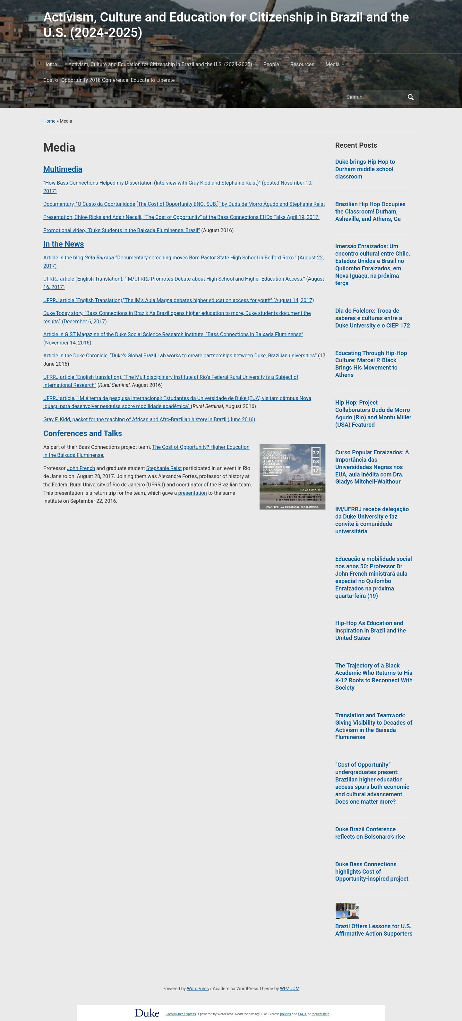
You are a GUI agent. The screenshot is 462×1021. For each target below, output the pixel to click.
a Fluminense (88, 455)
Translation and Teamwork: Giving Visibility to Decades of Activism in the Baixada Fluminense (373, 726)
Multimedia (62, 169)
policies (285, 1014)
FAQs (302, 1014)
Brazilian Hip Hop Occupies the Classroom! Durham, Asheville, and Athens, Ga (370, 211)
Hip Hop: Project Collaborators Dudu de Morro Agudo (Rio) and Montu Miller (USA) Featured (373, 413)
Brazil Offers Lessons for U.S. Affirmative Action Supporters (374, 930)
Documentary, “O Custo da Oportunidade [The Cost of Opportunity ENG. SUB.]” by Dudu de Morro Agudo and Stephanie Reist (184, 204)
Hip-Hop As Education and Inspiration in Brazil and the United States (370, 630)
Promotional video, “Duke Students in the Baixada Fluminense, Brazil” (121, 230)
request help (320, 1014)
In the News (63, 244)
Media (333, 64)
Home (50, 64)
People (271, 64)
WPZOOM (290, 988)
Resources (302, 64)
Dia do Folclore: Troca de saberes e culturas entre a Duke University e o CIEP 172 (372, 318)
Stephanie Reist (164, 468)
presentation (192, 493)
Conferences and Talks (82, 433)
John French (81, 468)
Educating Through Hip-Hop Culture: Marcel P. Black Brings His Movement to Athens (371, 364)
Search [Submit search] (410, 97)
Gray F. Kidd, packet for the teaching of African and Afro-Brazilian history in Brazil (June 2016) (149, 419)
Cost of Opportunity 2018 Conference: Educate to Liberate (109, 80)
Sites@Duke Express (181, 1014)
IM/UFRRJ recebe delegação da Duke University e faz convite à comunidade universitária (372, 520)
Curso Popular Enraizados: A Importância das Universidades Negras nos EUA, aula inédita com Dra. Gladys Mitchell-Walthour (372, 467)
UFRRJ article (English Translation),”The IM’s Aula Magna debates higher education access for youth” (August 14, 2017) (178, 300)
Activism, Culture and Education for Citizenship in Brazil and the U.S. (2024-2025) (160, 64)
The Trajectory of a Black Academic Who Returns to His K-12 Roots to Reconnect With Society (374, 676)
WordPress (198, 988)
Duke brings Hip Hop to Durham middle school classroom (365, 169)
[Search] (375, 97)
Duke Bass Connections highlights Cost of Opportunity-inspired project (371, 871)
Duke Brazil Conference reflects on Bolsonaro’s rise (370, 833)
